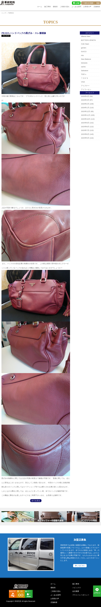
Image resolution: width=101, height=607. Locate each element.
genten (83, 48)
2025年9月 (85, 123)
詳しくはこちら (80, 565)
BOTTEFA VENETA (88, 40)
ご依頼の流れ (64, 6)
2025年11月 (85, 115)
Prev (11, 554)
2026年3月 (85, 100)
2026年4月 (85, 96)
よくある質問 (76, 6)
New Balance (86, 59)
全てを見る (36, 501)
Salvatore (84, 70)
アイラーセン (86, 89)
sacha (83, 67)
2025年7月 (85, 130)
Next (50, 554)
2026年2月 (85, 104)
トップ (3, 13)
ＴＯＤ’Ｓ (84, 78)
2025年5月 (85, 138)
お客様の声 (87, 6)
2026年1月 (85, 108)
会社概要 (75, 591)
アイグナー (85, 86)
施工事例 (47, 6)
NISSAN (84, 63)
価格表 (55, 6)
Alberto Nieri (85, 36)
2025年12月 (85, 111)
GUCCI (83, 51)
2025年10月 (85, 119)
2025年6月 (85, 134)
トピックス (76, 588)
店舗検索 (97, 6)
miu (82, 55)
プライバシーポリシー (80, 595)
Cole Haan (85, 44)
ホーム (39, 6)
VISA (83, 82)
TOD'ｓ (84, 74)
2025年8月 (85, 127)
